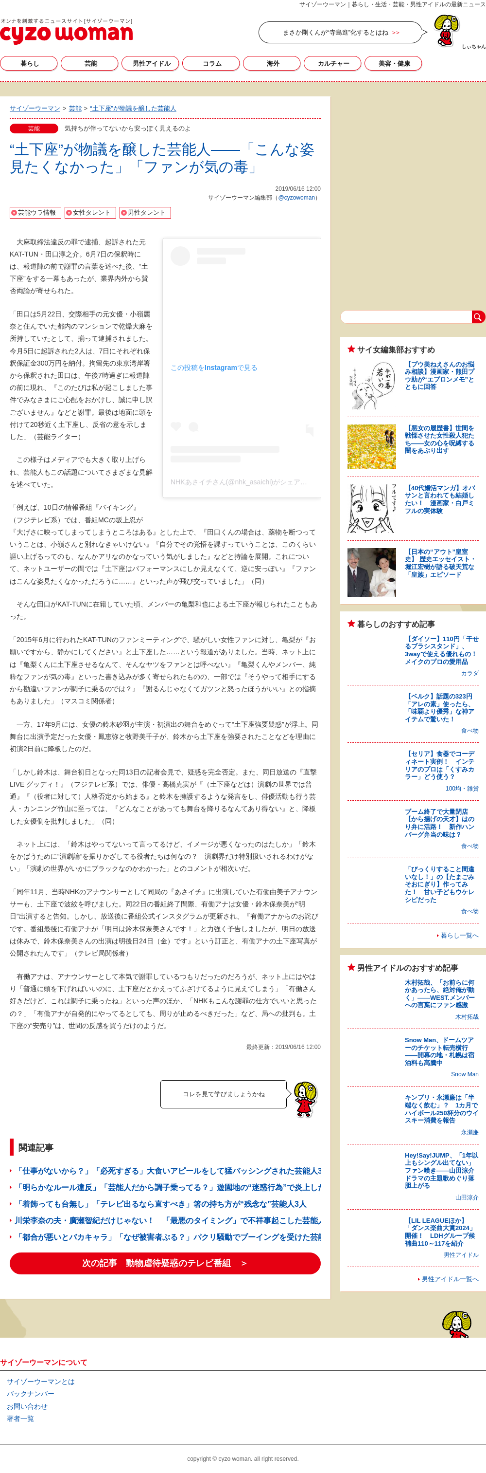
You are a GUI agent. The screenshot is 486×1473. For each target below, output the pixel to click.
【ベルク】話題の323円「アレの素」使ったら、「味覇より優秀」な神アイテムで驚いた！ (439, 708)
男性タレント (147, 212)
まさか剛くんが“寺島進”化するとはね (335, 32)
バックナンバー (30, 1394)
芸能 (91, 63)
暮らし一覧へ (460, 935)
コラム (212, 63)
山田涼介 (467, 1197)
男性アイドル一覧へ (450, 1279)
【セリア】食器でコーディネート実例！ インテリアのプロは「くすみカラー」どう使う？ (439, 765)
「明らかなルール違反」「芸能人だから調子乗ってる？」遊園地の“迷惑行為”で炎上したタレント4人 (192, 1187)
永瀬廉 (470, 1132)
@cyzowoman (296, 197)
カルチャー (333, 63)
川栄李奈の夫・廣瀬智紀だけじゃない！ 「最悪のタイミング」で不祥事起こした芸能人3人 (176, 1220)
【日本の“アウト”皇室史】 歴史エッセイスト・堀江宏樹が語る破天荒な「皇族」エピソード (440, 563)
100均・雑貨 (462, 788)
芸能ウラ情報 (37, 212)
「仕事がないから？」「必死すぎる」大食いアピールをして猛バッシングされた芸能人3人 (172, 1171)
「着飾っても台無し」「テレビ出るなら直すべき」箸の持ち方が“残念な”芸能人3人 (161, 1204)
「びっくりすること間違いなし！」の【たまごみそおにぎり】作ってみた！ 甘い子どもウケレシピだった (439, 884)
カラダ (470, 673)
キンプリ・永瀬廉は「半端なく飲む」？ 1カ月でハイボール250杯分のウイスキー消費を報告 (442, 1109)
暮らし (29, 63)
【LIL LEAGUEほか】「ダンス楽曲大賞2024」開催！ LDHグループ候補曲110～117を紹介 (440, 1232)
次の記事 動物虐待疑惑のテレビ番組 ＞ (165, 1263)
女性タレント (92, 212)
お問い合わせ (27, 1406)
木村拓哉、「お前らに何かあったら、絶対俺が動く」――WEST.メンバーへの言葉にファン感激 (440, 994)
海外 (273, 63)
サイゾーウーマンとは (41, 1381)
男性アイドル (152, 63)
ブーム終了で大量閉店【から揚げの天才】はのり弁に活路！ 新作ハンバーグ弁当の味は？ (439, 823)
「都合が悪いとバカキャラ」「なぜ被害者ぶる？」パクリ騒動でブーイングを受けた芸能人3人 (180, 1237)
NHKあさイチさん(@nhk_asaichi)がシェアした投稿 (249, 482)
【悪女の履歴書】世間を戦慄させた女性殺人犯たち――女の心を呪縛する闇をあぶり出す (439, 439)
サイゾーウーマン (66, 31)
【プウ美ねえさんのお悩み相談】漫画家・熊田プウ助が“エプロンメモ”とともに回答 (439, 376)
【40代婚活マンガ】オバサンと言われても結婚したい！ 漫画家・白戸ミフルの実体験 (440, 499)
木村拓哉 (467, 1016)
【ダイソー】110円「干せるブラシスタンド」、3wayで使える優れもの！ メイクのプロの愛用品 (444, 650)
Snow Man (465, 1074)
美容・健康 (394, 63)
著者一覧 (20, 1418)
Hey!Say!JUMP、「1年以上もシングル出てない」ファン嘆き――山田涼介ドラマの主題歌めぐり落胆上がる (441, 1170)
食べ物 (470, 730)
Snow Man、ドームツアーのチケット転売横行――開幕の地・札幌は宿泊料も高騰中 (439, 1051)
